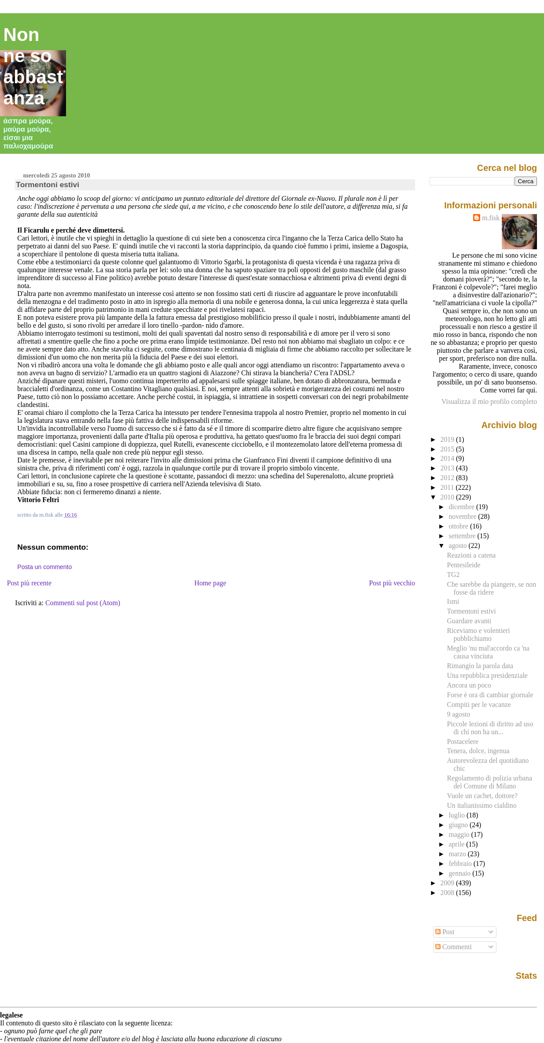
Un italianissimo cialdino (481, 805)
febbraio (460, 863)
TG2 (453, 574)
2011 (448, 487)
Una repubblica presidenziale (487, 675)
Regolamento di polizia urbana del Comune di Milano (489, 782)
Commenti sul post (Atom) (82, 603)
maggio (459, 834)
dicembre (462, 506)
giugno (459, 824)
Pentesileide (463, 565)
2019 (448, 439)
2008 (448, 892)
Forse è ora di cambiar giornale (490, 695)
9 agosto (458, 714)
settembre (462, 536)
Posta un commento (44, 566)
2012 (448, 477)
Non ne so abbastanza (33, 66)
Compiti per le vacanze (479, 704)
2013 (448, 468)
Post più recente (29, 583)
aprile (457, 844)
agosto (458, 545)
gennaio (460, 873)
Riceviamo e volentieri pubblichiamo (478, 634)
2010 (448, 497)
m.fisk (491, 218)
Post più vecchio (392, 583)
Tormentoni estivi (47, 184)
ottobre (459, 526)
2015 (448, 449)
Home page (210, 583)
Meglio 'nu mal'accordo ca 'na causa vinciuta (488, 652)
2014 (448, 458)
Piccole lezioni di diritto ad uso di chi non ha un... (490, 728)
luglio (457, 815)
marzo (457, 854)
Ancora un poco (469, 685)
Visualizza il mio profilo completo (489, 401)
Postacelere (462, 741)
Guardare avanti (469, 621)
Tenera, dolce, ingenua (478, 751)
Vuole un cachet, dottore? (482, 795)
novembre (463, 516)
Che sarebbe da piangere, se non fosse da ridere (491, 588)
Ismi (453, 601)
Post (444, 932)
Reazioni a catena (471, 555)
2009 (448, 883)
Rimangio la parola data (480, 665)
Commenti (453, 947)
